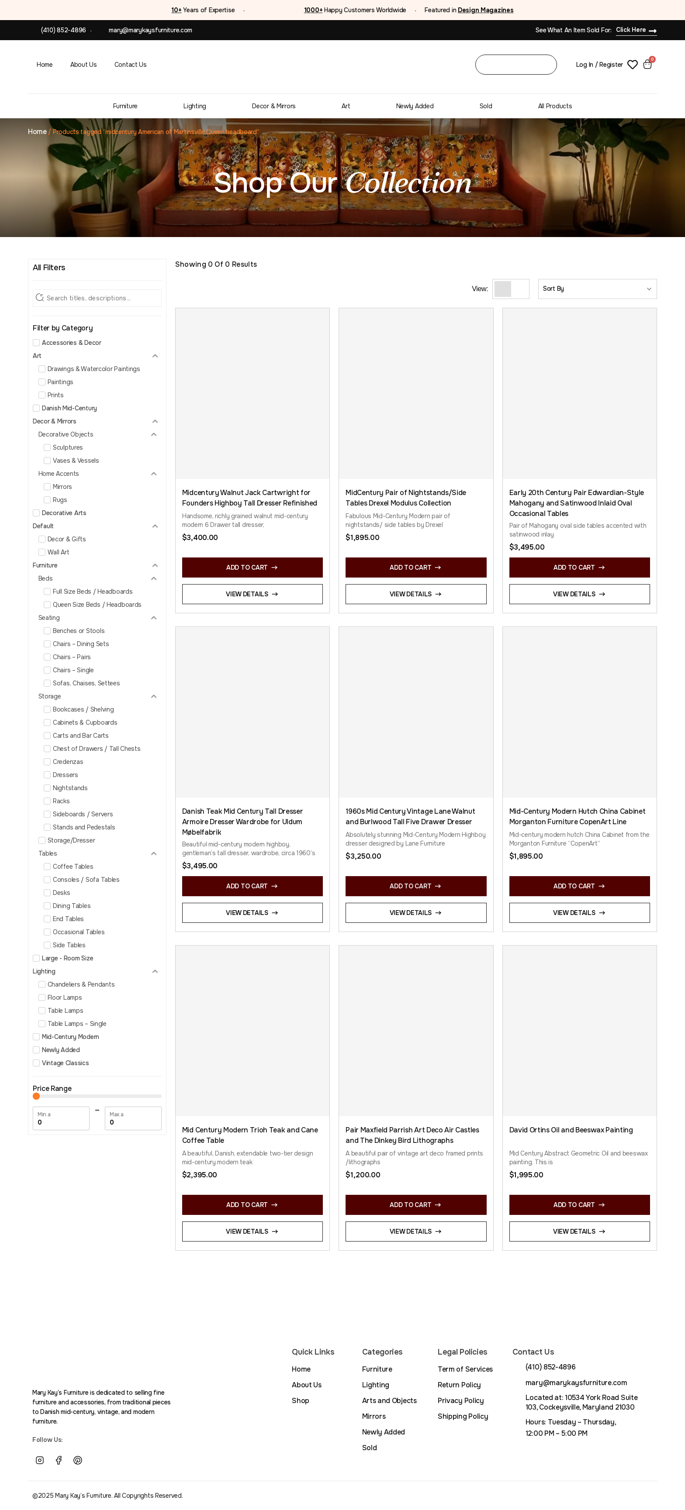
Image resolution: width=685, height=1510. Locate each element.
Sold (486, 106)
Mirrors (374, 1416)
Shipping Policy (463, 1416)
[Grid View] (503, 289)
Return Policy (459, 1385)
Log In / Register (599, 65)
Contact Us (130, 65)
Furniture (125, 106)
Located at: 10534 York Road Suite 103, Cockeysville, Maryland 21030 (581, 1402)
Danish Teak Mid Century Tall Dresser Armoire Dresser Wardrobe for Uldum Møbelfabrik (242, 822)
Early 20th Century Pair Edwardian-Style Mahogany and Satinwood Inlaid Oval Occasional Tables (576, 503)
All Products (555, 106)
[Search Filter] (97, 298)
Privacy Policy (461, 1400)
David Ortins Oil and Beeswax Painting (571, 1130)
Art (346, 106)
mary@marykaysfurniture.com (150, 30)
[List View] (519, 289)
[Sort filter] (597, 289)
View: (480, 288)
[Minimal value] (97, 1096)
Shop (300, 1400)
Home (45, 65)
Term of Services (465, 1369)
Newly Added (415, 106)
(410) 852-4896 (63, 30)
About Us (83, 65)
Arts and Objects (389, 1400)
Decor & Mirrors (274, 106)
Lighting (194, 106)
